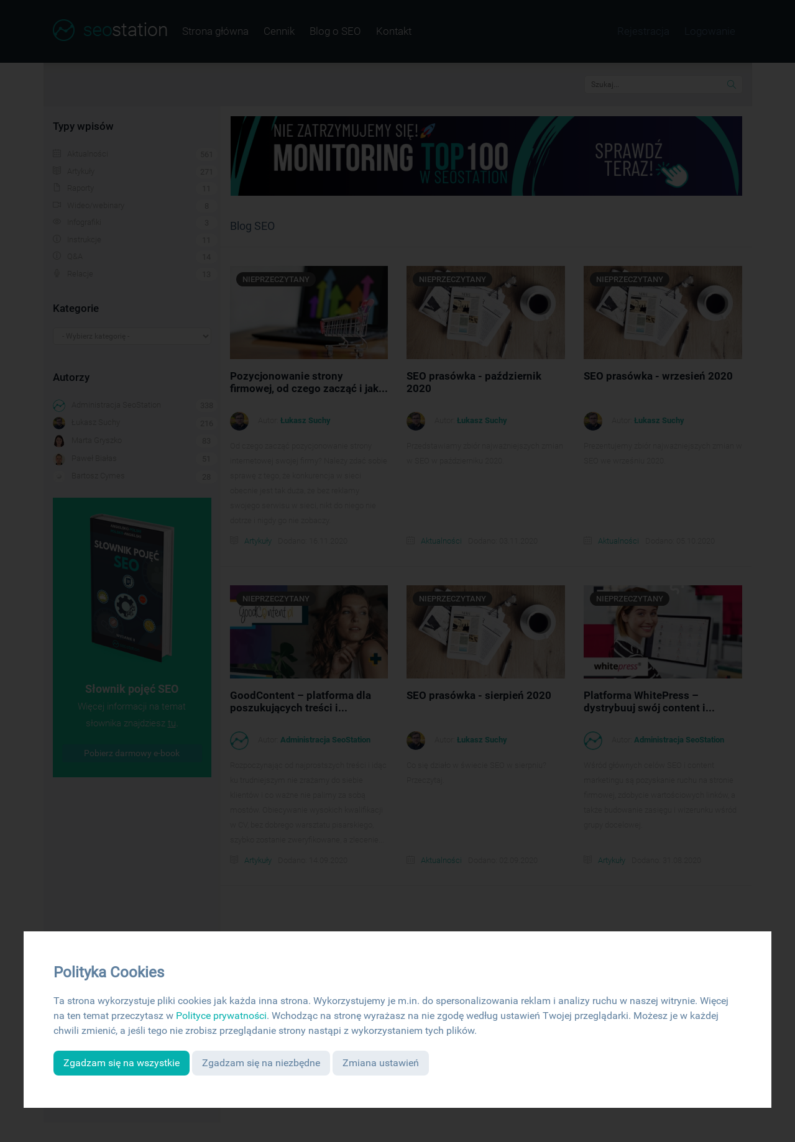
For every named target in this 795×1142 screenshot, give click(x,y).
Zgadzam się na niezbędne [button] (261, 1063)
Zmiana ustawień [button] (380, 1063)
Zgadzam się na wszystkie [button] (121, 1063)
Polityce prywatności (221, 1015)
